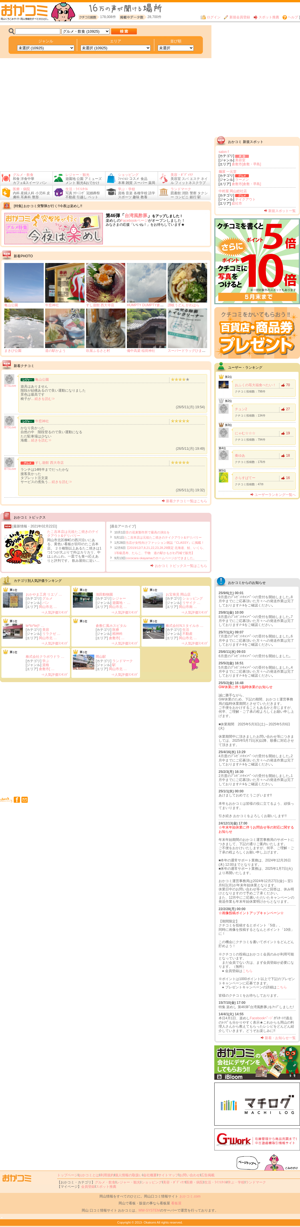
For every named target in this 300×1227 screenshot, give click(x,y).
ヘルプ (290, 17)
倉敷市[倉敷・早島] (246, 164)
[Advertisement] (53, 738)
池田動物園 (104, 594)
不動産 (187, 634)
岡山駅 (101, 657)
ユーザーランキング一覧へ (273, 495)
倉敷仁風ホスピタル (111, 626)
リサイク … (191, 603)
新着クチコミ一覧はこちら (184, 501)
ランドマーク (122, 661)
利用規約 (107, 1175)
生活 (185, 630)
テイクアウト (245, 199)
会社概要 (150, 1175)
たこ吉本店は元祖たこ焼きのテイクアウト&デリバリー (73, 534)
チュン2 (241, 409)
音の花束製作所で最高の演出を (148, 532)
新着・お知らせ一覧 (278, 1038)
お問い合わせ (189, 1175)
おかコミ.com (190, 1196)
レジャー (119, 598)
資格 (45, 665)
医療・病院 (194, 1182)
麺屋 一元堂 (228, 172)
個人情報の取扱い (128, 1175)
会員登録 (88, 1187)
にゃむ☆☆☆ (245, 433)
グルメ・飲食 (105, 1182)
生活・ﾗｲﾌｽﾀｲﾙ (215, 1182)
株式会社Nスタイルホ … (184, 626)
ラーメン (242, 180)
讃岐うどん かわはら (183, 305)
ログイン (211, 17)
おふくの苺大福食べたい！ (255, 385)
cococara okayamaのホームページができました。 (161, 558)
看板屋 (176, 1203)
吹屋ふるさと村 (98, 351)
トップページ (67, 1175)
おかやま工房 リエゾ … (44, 594)
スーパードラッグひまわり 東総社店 (195, 351)
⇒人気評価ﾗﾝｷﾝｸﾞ (55, 612)
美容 (45, 630)
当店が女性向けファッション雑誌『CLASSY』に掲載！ (165, 542)
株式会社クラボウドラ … (45, 657)
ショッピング (192, 598)
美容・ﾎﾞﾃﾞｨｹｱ (174, 1182)
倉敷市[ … (117, 638)
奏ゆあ (240, 456)
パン (45, 603)
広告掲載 (208, 1175)
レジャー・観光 (128, 1182)
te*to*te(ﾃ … (35, 626)
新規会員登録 (237, 17)
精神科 (117, 634)
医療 (115, 630)
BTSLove (10, 385)
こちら (247, 971)
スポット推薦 (266, 17)
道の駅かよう (55, 351)
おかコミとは (89, 1175)
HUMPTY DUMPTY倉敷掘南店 (150, 305)
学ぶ (45, 661)
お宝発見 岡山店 (178, 594)
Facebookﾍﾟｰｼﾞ (261, 1018)
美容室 (240, 160)
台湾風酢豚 (136, 215)
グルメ (47, 598)
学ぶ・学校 (236, 1182)
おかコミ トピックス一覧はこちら (178, 566)
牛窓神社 (52, 305)
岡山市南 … (188, 607)
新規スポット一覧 (280, 211)
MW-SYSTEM (149, 1210)
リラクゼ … (51, 634)
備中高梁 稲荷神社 (141, 351)
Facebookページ (134, 220)
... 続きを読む (43, 399)
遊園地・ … (121, 603)
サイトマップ (168, 1175)
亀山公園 (11, 305)
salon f (224, 152)
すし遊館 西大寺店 (100, 305)
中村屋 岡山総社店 (233, 191)
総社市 (237, 203)
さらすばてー (245, 478)
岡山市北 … (48, 607)
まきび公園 (12, 351)
